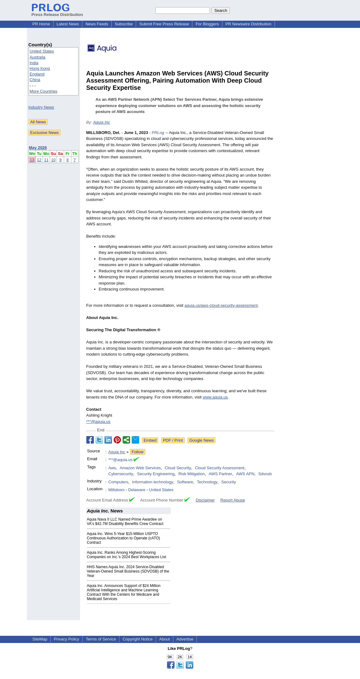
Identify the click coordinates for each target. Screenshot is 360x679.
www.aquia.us (215, 397)
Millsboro (116, 489)
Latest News (68, 24)
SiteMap (40, 639)
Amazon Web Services (140, 468)
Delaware (136, 489)
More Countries (44, 91)
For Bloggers (207, 24)
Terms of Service (101, 639)
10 (53, 159)
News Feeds (96, 24)
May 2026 (38, 147)
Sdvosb (265, 473)
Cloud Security (178, 468)
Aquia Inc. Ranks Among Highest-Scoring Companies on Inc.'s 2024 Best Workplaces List (126, 554)
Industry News (41, 107)
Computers (118, 482)
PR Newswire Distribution (248, 24)
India (34, 62)
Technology (207, 482)
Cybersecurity (120, 473)
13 (32, 159)
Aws (112, 468)
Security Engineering (156, 473)
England (37, 74)
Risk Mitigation (191, 473)
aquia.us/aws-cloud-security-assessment (221, 305)
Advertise (184, 639)
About (164, 639)
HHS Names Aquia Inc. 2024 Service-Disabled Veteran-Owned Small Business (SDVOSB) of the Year (128, 571)
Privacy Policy (66, 639)
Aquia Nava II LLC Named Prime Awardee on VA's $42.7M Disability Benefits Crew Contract (125, 521)
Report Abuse (233, 500)
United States (42, 51)
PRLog (158, 132)
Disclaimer (205, 500)
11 (46, 159)
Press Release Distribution (57, 12)
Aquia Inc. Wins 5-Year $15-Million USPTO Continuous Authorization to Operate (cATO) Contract (123, 538)
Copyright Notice (138, 639)
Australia (38, 57)
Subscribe (124, 24)
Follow (138, 452)
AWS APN (245, 473)
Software (185, 482)
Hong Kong (40, 68)
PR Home (41, 24)
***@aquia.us (98, 421)
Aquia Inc (101, 122)
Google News (201, 440)
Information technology (152, 482)
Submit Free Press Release (164, 24)
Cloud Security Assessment (219, 468)
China (35, 79)
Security (228, 482)
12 (39, 159)
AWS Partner (220, 473)
